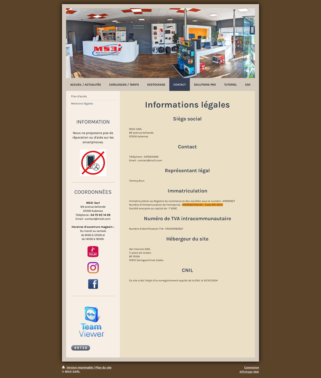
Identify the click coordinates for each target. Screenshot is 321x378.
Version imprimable (78, 367)
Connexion (251, 367)
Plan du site (103, 367)
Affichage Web (249, 371)
